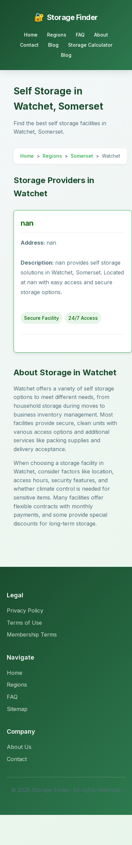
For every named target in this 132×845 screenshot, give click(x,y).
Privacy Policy (25, 610)
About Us (19, 746)
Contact (29, 45)
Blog (53, 45)
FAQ (80, 35)
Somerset (82, 156)
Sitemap (17, 709)
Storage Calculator (90, 45)
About (101, 35)
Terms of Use (24, 622)
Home (31, 35)
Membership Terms (32, 634)
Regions (56, 35)
